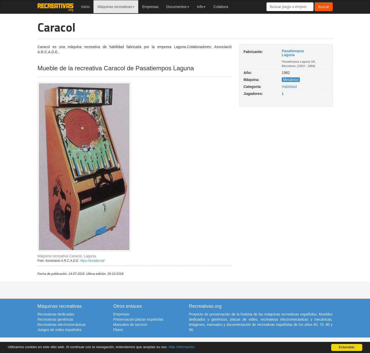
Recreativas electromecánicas (62, 324)
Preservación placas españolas (138, 319)
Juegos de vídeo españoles (60, 330)
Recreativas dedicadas (56, 314)
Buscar (323, 7)
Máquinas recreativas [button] (115, 7)
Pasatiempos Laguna (293, 53)
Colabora (220, 7)
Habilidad (289, 87)
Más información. (182, 347)
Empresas (150, 7)
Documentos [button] (177, 7)
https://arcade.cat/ (92, 260)
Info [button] (201, 7)
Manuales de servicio (130, 324)
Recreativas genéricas (56, 319)
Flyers (118, 330)
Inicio (85, 7)
